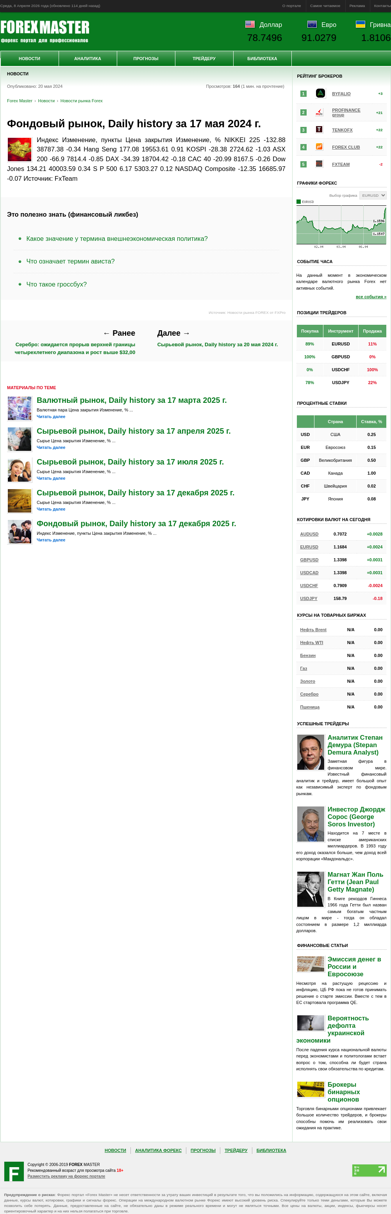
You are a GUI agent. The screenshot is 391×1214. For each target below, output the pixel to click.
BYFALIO (341, 93)
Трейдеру (204, 58)
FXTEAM (341, 164)
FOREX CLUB (346, 147)
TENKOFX (342, 130)
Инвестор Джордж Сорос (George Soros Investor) (356, 817)
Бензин (308, 655)
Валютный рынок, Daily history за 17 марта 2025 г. (132, 400)
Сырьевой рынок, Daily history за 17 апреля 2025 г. (134, 431)
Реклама (357, 6)
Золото (308, 681)
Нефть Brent (313, 629)
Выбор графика (343, 195)
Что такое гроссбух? (57, 284)
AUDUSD (309, 534)
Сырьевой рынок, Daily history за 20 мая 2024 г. (217, 338)
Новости (29, 58)
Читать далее (51, 416)
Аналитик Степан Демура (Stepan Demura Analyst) (355, 745)
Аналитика (87, 58)
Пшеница (310, 707)
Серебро (309, 694)
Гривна (380, 24)
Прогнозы (145, 58)
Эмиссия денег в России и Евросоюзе (354, 966)
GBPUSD (309, 559)
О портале (291, 6)
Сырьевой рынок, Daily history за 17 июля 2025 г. (130, 461)
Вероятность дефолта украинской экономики (332, 1029)
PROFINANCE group (346, 112)
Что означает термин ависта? (71, 261)
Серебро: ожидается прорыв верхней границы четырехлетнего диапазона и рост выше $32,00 (75, 342)
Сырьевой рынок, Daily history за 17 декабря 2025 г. (136, 492)
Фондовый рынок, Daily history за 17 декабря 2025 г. (136, 523)
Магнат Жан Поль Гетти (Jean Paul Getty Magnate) (356, 882)
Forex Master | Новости (44, 31)
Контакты (382, 6)
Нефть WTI (311, 642)
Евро (328, 24)
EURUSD (309, 547)
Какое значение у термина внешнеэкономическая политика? (117, 238)
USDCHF (309, 585)
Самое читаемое (325, 6)
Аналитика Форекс (158, 1150)
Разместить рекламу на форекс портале (66, 1176)
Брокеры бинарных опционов (344, 1092)
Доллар (270, 24)
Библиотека (262, 58)
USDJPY (309, 598)
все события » (371, 296)
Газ (303, 668)
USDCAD (309, 572)
